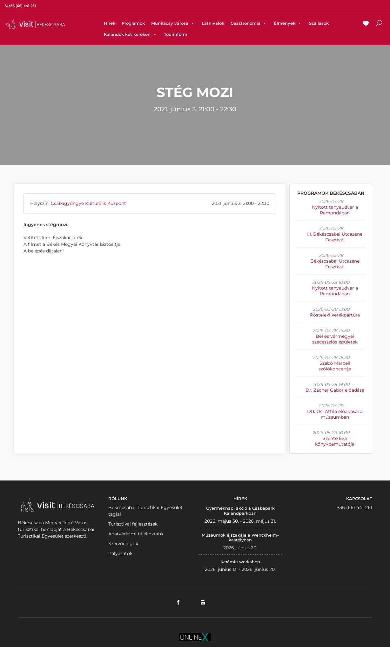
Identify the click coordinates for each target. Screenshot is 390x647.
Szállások (319, 23)
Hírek (109, 23)
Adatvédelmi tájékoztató (135, 534)
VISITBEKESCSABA (35, 23)
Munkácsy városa (173, 23)
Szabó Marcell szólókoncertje (335, 366)
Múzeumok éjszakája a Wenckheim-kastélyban (240, 538)
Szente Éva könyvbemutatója (334, 441)
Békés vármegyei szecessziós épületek (335, 339)
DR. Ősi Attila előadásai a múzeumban (335, 414)
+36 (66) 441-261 (354, 507)
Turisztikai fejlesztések (133, 524)
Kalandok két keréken (131, 34)
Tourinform (175, 34)
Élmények (288, 23)
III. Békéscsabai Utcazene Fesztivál (334, 237)
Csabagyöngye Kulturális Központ (88, 203)
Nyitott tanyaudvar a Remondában (335, 210)
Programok (133, 23)
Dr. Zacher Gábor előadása (335, 390)
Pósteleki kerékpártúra (335, 315)
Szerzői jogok (123, 543)
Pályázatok (120, 553)
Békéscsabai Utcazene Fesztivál (335, 264)
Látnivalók (213, 23)
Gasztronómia (249, 23)
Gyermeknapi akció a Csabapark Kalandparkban (240, 511)
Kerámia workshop (240, 561)
